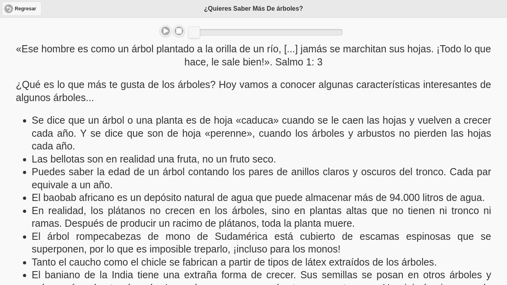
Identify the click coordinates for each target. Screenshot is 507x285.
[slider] (194, 32)
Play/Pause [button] (166, 31)
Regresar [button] (25, 8)
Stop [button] (179, 31)
